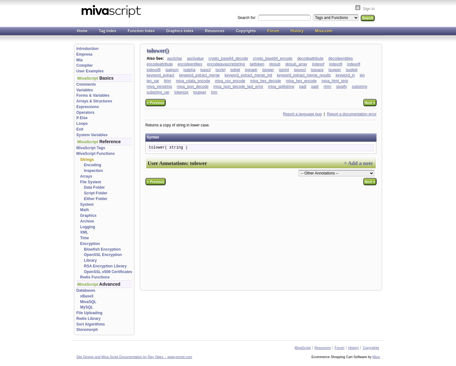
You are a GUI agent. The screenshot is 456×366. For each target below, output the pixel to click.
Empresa (84, 54)
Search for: (247, 17)
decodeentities (340, 58)
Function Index (141, 31)
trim (214, 92)
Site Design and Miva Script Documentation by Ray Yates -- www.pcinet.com (134, 357)
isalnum (171, 70)
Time (84, 238)
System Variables (92, 135)
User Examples (90, 71)
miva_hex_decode (265, 81)
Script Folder (95, 193)
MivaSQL (88, 302)
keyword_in (345, 75)
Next (369, 102)
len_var (153, 81)
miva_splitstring (281, 86)
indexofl (353, 64)
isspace (317, 70)
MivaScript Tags (90, 148)
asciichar (174, 58)
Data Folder (94, 187)
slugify (341, 86)
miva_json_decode (192, 86)
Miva (376, 357)
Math (84, 210)
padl (303, 86)
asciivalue (195, 58)
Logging (87, 227)
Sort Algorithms (90, 324)
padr (315, 86)
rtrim (327, 86)
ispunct (300, 70)
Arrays (86, 176)
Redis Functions (95, 277)
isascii (205, 70)
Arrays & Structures (94, 101)
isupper (334, 70)
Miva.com (323, 31)
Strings (87, 159)
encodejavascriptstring (226, 64)
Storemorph (87, 329)
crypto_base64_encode (273, 58)
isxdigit (352, 70)
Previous (155, 102)
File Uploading (89, 313)
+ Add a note (358, 163)
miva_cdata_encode (193, 81)
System (87, 204)
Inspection (93, 170)
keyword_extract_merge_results (304, 75)
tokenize (181, 92)
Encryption (90, 243)
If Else (81, 118)
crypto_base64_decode (228, 58)
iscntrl (220, 70)
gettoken (257, 64)
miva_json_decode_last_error (238, 86)
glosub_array (296, 64)
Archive (87, 221)
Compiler (84, 65)
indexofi (335, 64)
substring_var (158, 92)
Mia (79, 60)
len (362, 75)
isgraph (251, 70)
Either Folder (95, 199)
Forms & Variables (93, 95)
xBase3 (86, 296)
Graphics (88, 215)
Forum (273, 31)
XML (84, 232)
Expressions (87, 107)
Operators (85, 112)
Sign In (369, 9)
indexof (318, 64)
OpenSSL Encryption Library (103, 258)
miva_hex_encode (301, 81)
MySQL (86, 307)
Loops (82, 123)
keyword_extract (160, 75)
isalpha (189, 70)
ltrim (167, 81)
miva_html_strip (334, 81)
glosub (274, 64)
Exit (79, 129)
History (297, 31)
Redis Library (88, 318)
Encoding (92, 165)
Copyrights (246, 31)
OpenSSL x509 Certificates (108, 272)
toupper (199, 92)
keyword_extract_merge (199, 75)
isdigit (235, 70)
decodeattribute (310, 58)
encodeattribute (160, 64)
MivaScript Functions (95, 153)
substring (359, 86)
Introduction (87, 48)
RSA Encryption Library (105, 266)
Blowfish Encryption (102, 249)
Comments (86, 84)
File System (90, 182)
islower (268, 70)
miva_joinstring (159, 86)
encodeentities (190, 64)
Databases (85, 290)
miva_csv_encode (230, 81)
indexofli (154, 70)
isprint (284, 70)
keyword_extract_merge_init (248, 75)
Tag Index (107, 31)
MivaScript (303, 348)
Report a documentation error (352, 114)
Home (82, 31)
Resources (215, 31)
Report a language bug (302, 114)
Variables (84, 90)
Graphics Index (180, 31)
